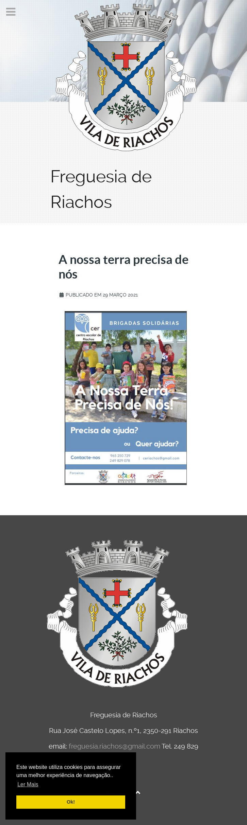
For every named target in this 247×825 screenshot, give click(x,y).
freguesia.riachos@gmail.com (114, 746)
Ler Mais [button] (27, 784)
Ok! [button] (71, 802)
